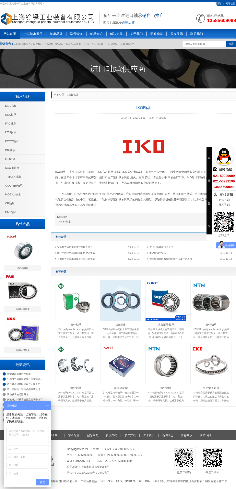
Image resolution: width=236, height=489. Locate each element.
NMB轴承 (11, 212)
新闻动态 (156, 33)
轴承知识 (96, 33)
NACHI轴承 (12, 167)
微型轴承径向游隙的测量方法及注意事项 (170, 259)
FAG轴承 (10, 123)
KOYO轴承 (11, 141)
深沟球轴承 (121, 388)
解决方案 (116, 33)
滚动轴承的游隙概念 (17, 394)
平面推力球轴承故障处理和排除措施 (76, 259)
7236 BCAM (126, 43)
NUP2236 (97, 43)
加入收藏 (193, 3)
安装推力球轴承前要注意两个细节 (75, 247)
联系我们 (217, 3)
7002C (59, 43)
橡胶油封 (120, 324)
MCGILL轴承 (13, 194)
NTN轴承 (10, 132)
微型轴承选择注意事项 (19, 374)
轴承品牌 (56, 33)
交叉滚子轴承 (211, 388)
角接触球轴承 (23, 309)
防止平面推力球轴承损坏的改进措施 (76, 253)
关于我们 (136, 33)
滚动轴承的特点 (157, 253)
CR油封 (10, 203)
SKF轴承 (10, 105)
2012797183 (82, 460)
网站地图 (230, 3)
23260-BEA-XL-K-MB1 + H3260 (33, 43)
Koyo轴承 (62, 217)
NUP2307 (111, 43)
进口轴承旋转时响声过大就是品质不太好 (25, 384)
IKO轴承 (10, 159)
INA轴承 (10, 150)
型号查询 (76, 33)
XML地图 (104, 472)
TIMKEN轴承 (64, 221)
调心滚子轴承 (166, 324)
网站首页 (10, 33)
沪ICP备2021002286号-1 (82, 472)
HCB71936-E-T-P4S (77, 43)
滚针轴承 (75, 324)
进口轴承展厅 (33, 33)
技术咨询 (224, 204)
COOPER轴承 (14, 185)
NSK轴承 (10, 114)
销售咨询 (224, 199)
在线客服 (205, 3)
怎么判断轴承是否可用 (161, 247)
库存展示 (176, 33)
